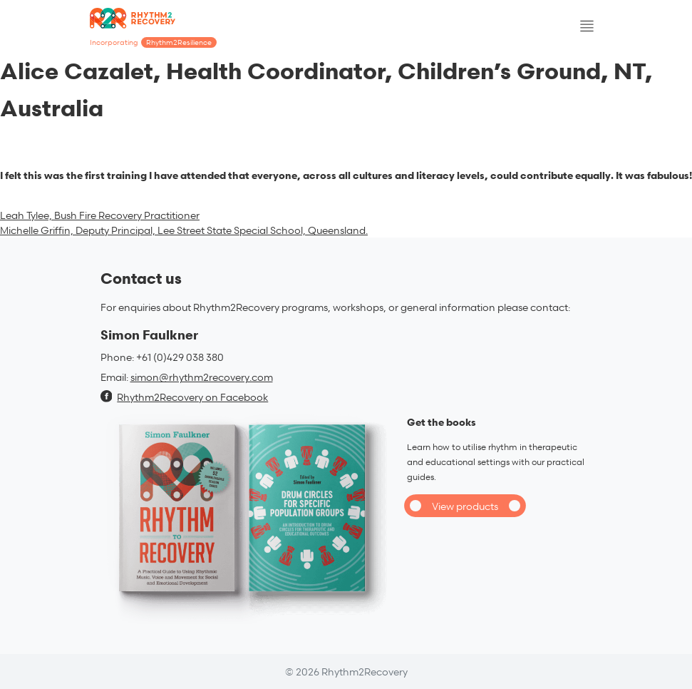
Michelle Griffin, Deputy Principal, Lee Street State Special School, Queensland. (184, 230)
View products (465, 506)
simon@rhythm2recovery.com (201, 377)
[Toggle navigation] (587, 26)
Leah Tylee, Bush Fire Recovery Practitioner (100, 215)
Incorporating (153, 42)
